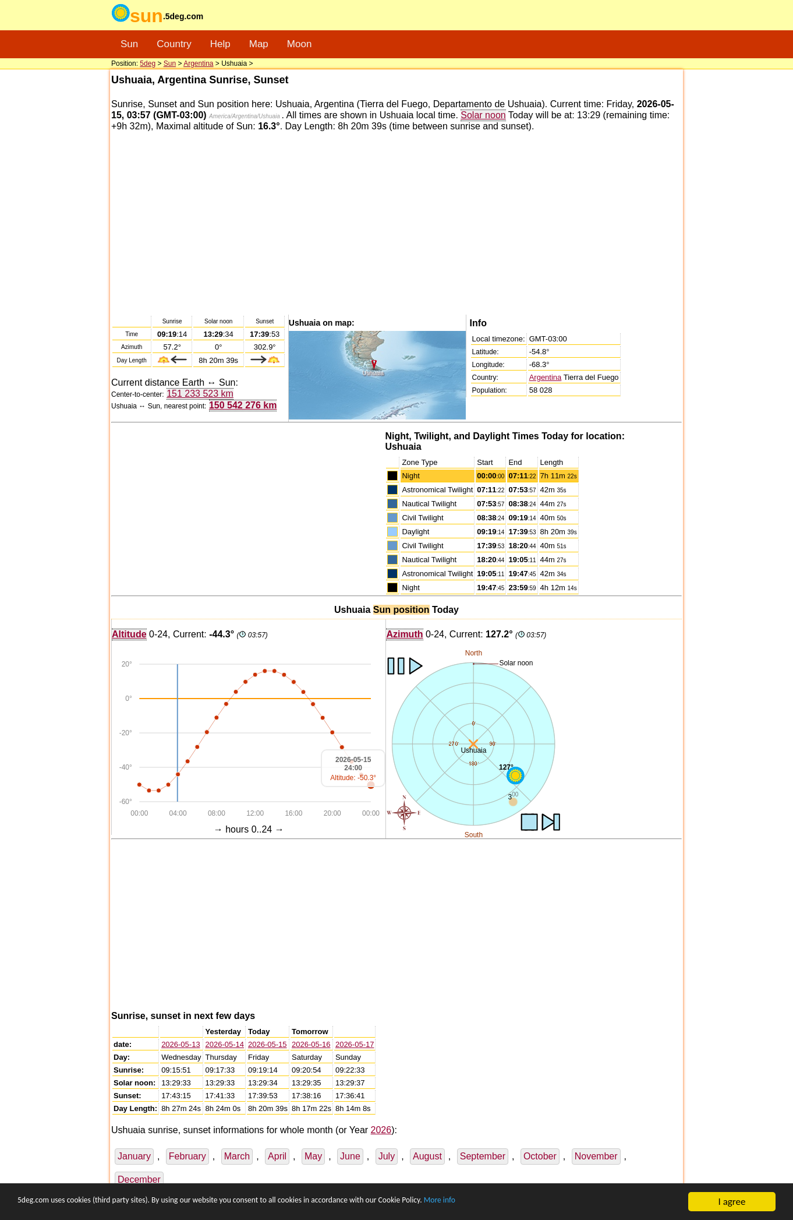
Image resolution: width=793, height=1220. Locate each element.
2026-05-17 (354, 1044)
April (277, 1156)
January (134, 1156)
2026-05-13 (180, 1044)
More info (547, 1202)
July (386, 1156)
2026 (381, 1130)
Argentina (198, 63)
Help (220, 44)
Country (174, 44)
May (313, 1156)
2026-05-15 (267, 1044)
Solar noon (483, 115)
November (596, 1156)
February (187, 1156)
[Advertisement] (396, 222)
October (540, 1156)
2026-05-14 (225, 1044)
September (482, 1156)
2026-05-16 (311, 1044)
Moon (299, 44)
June (350, 1156)
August (427, 1156)
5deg (147, 63)
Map (258, 44)
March (237, 1156)
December (139, 1179)
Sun (129, 44)
